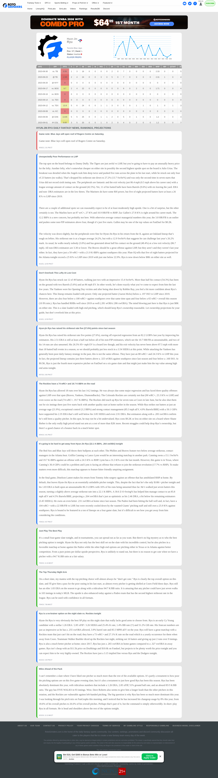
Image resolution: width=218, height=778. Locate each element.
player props (74, 57)
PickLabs (52, 9)
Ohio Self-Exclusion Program (109, 766)
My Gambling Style (133, 726)
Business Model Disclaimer (186, 726)
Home (29, 9)
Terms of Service (111, 726)
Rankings (83, 9)
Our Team (35, 726)
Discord (106, 9)
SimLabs (63, 9)
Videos (73, 9)
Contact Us (49, 726)
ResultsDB (95, 9)
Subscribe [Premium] (210, 3)
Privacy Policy (65, 726)
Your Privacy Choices (88, 726)
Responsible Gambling (157, 726)
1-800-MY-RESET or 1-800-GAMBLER (102, 764)
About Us (22, 726)
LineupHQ (40, 9)
